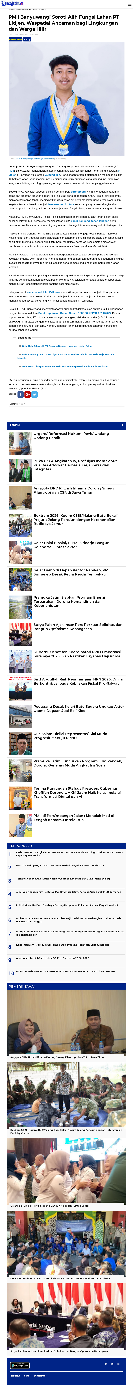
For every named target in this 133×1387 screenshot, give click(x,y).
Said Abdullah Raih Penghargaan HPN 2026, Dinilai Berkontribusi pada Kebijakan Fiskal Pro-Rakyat (79, 683)
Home (11, 9)
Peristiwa (34, 9)
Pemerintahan (22, 9)
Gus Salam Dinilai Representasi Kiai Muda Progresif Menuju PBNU (70, 738)
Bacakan (15, 39)
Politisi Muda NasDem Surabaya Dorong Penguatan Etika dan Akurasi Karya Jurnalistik (67, 906)
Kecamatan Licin (37, 292)
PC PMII (19, 159)
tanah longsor (100, 221)
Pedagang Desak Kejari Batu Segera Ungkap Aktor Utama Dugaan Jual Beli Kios (79, 710)
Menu (129, 4)
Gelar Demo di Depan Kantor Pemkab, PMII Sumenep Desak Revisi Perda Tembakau (65, 368)
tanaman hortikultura (61, 204)
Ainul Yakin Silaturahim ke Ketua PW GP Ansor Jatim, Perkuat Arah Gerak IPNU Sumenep (68, 893)
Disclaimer (40, 1377)
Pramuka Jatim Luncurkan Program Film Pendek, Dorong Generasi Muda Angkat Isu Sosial (78, 765)
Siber (27, 1377)
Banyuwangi (28, 159)
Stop (27, 39)
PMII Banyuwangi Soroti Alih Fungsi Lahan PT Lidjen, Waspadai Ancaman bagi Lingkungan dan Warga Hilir (64, 23)
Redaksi (15, 1377)
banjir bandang (80, 221)
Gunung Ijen (52, 174)
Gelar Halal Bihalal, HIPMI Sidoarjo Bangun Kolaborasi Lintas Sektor (57, 346)
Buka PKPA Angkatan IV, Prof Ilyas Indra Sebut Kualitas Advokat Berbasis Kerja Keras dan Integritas (75, 467)
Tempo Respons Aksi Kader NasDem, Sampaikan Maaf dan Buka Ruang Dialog (63, 880)
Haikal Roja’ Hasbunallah (44, 159)
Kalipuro (54, 292)
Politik (43, 9)
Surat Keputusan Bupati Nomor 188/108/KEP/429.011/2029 (74, 313)
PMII (11, 170)
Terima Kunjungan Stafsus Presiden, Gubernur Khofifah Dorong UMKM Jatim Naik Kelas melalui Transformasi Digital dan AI (77, 794)
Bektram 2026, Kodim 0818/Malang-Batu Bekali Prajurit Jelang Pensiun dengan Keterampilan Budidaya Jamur (76, 521)
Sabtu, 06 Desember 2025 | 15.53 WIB (23, 35)
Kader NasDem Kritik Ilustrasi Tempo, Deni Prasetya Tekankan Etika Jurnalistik (62, 946)
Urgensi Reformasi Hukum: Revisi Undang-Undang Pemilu (72, 438)
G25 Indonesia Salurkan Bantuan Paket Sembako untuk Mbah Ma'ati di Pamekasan (65, 973)
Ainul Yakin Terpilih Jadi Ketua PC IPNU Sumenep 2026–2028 (52, 959)
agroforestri (78, 191)
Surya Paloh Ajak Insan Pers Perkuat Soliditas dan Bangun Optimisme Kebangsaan (78, 629)
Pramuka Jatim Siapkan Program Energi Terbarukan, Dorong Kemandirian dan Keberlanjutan (69, 603)
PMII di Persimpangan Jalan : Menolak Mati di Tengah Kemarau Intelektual (74, 820)
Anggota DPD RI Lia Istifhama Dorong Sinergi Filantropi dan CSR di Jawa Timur (74, 492)
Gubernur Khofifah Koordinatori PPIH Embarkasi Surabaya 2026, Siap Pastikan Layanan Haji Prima (77, 656)
